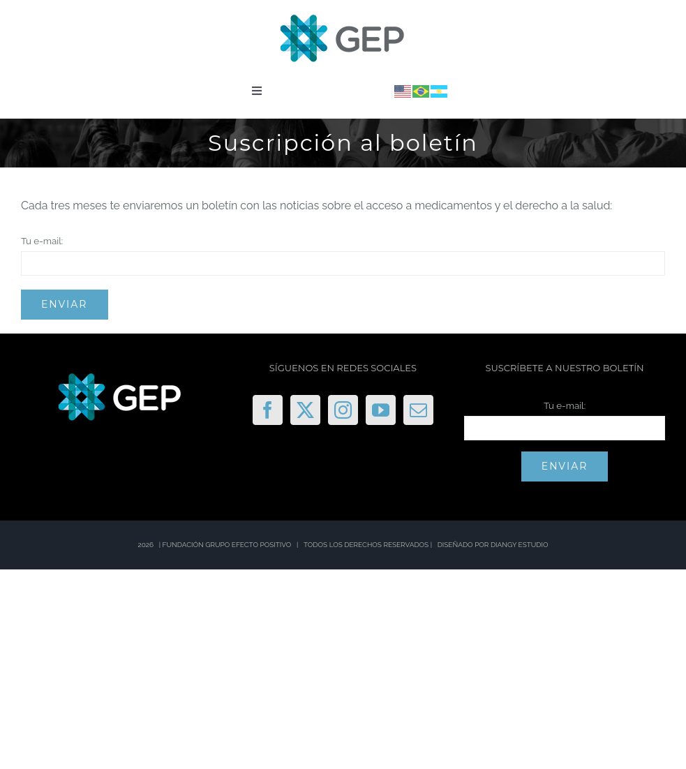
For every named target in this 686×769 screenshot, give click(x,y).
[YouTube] (381, 410)
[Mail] (418, 410)
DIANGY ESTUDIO (520, 544)
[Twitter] (305, 410)
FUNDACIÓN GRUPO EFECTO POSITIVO (227, 544)
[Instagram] (343, 410)
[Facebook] (268, 410)
